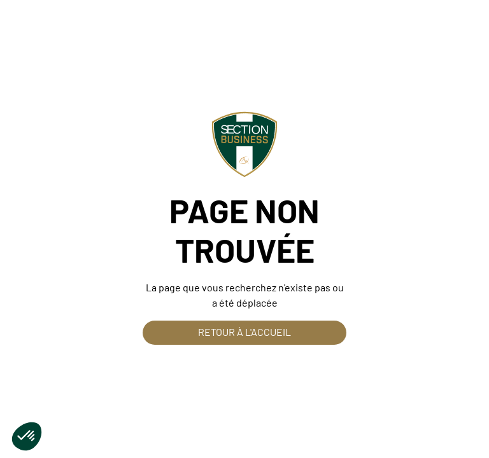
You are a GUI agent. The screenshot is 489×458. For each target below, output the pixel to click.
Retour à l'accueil (244, 332)
